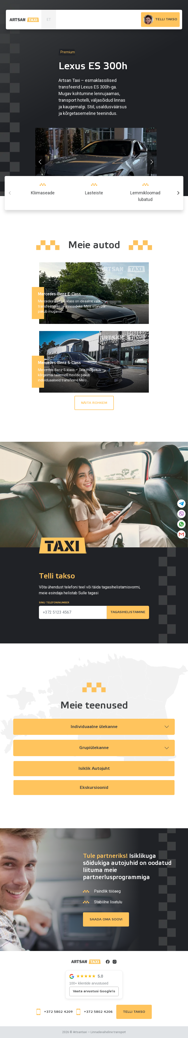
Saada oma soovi (106, 920)
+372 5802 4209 (54, 1012)
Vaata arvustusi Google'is (94, 991)
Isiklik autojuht (94, 768)
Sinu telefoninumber (54, 602)
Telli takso (134, 1012)
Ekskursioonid (94, 787)
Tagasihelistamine (127, 612)
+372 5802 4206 (94, 1012)
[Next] (178, 193)
